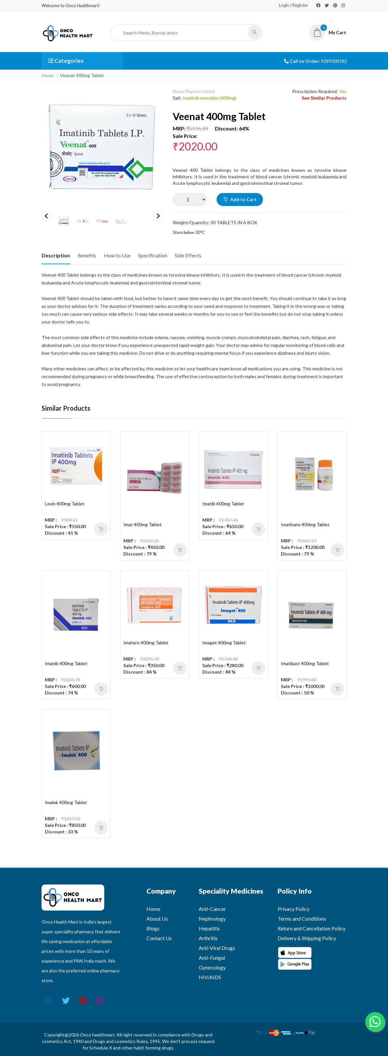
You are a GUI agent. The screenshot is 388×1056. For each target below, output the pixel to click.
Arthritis (208, 938)
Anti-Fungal (212, 957)
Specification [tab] (152, 255)
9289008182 (334, 61)
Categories (65, 60)
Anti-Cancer (212, 909)
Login (284, 5)
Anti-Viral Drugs (217, 948)
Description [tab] (56, 255)
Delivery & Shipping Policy (307, 938)
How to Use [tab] (117, 255)
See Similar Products (324, 98)
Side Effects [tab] (188, 255)
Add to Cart (240, 199)
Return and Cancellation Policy (311, 928)
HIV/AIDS (210, 977)
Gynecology (212, 967)
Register (300, 5)
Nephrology (212, 918)
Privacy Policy (293, 909)
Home (48, 75)
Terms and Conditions (302, 918)
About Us (157, 918)
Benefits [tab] (87, 255)
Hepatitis (209, 928)
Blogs (152, 928)
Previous (46, 216)
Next (158, 216)
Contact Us (159, 938)
